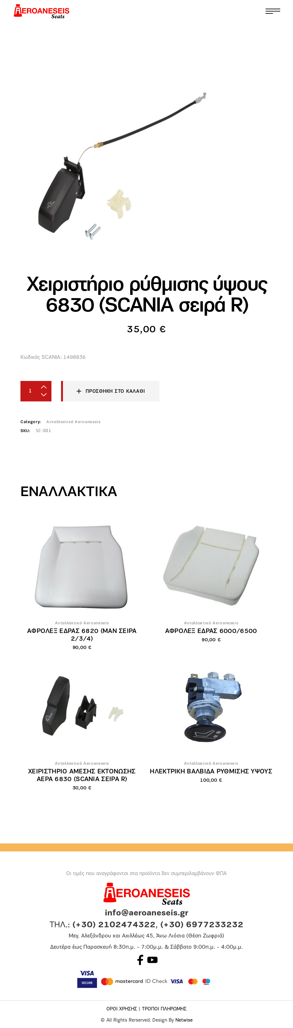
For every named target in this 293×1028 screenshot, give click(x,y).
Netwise (184, 1020)
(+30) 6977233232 (201, 925)
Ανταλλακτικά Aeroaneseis (73, 422)
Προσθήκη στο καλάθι (115, 391)
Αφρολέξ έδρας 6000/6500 (211, 631)
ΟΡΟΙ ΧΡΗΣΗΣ (121, 1009)
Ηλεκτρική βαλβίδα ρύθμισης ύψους (211, 772)
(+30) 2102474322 (114, 925)
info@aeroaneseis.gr (146, 913)
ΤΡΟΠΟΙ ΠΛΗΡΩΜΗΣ (164, 1009)
